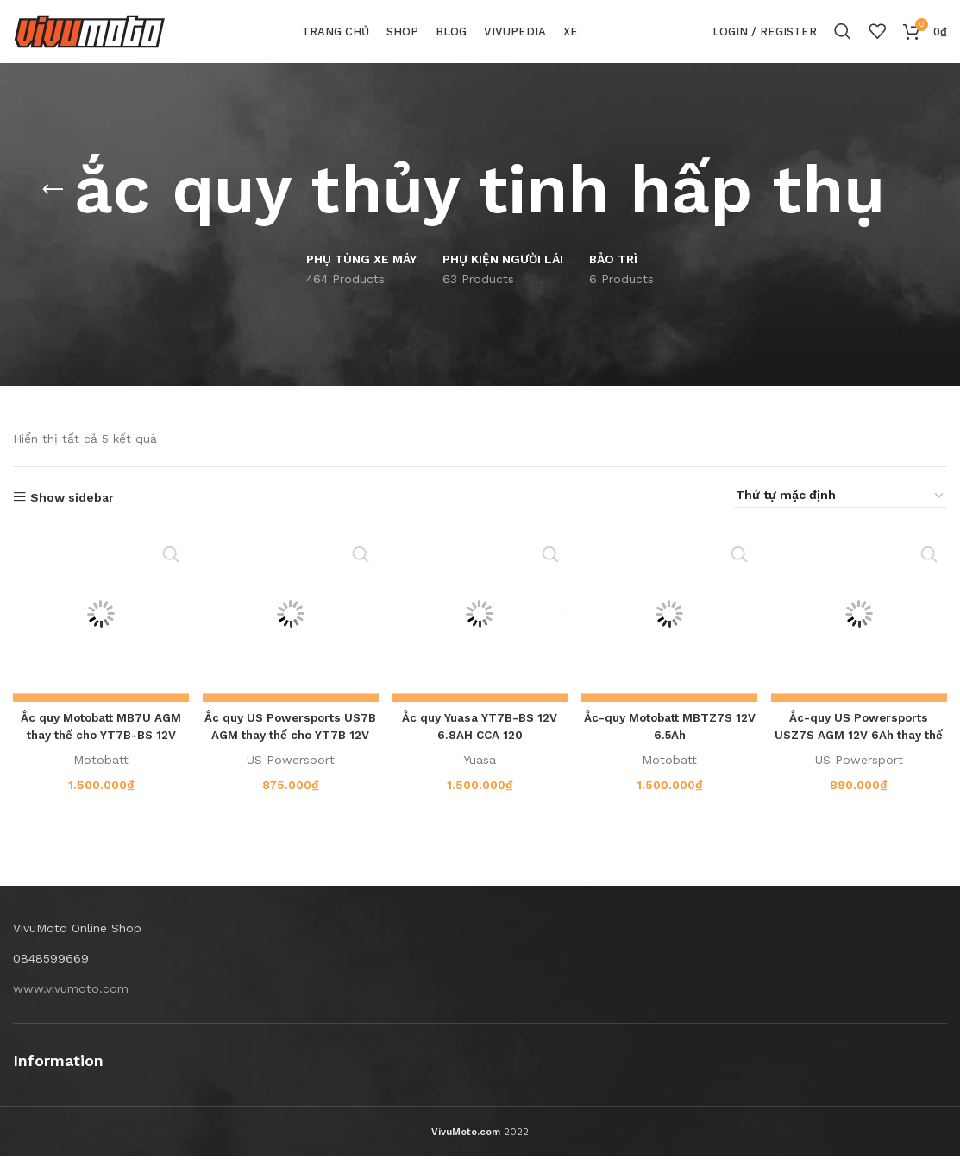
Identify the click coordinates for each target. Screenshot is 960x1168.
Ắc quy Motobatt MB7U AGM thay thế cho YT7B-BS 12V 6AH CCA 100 (100, 746)
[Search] (842, 39)
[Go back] (52, 204)
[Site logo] (89, 38)
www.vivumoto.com (71, 1000)
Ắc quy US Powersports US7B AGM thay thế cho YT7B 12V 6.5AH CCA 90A (289, 746)
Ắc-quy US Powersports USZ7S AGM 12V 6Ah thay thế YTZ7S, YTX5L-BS (860, 746)
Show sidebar (72, 512)
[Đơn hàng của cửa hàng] (840, 511)
